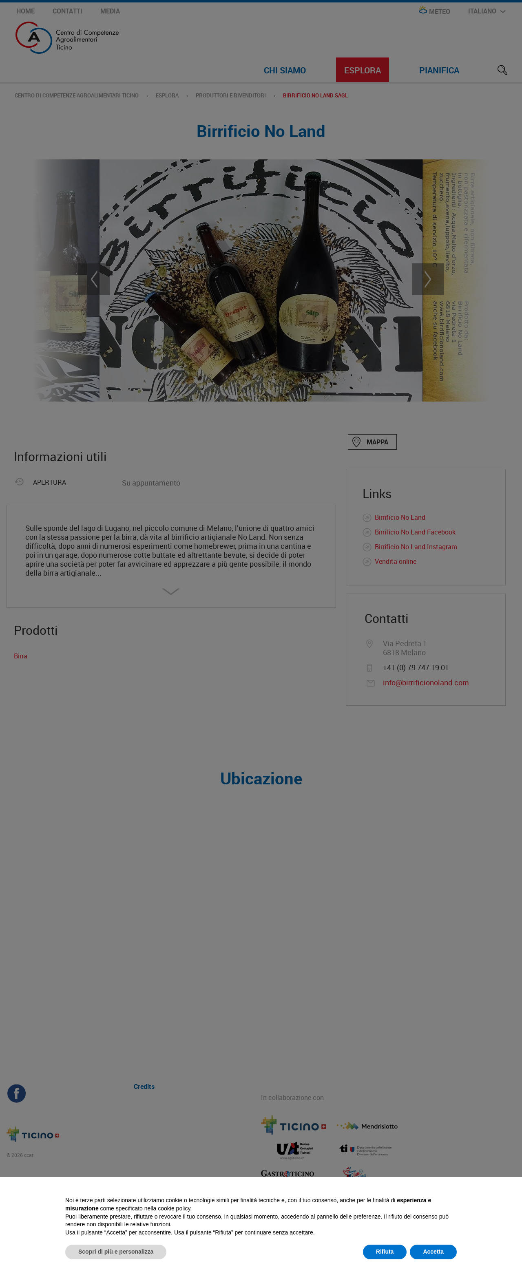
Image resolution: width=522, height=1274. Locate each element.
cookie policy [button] (174, 1208)
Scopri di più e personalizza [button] (115, 1251)
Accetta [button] (433, 1251)
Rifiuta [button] (385, 1251)
